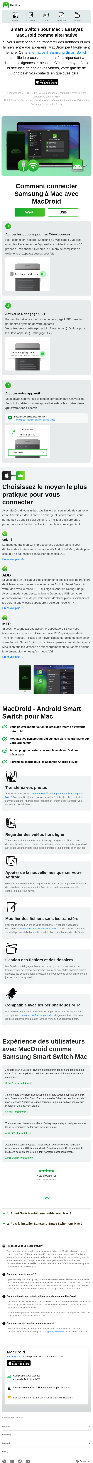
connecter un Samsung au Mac (36, 1015)
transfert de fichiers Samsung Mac (38, 928)
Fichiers (77, 17)
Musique (61, 17)
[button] (39, 1213)
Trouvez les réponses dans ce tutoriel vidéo (34, 420)
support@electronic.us (56, 1331)
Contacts (30, 17)
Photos (15, 17)
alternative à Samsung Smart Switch (58, 52)
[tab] (30, 212)
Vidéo (46, 17)
